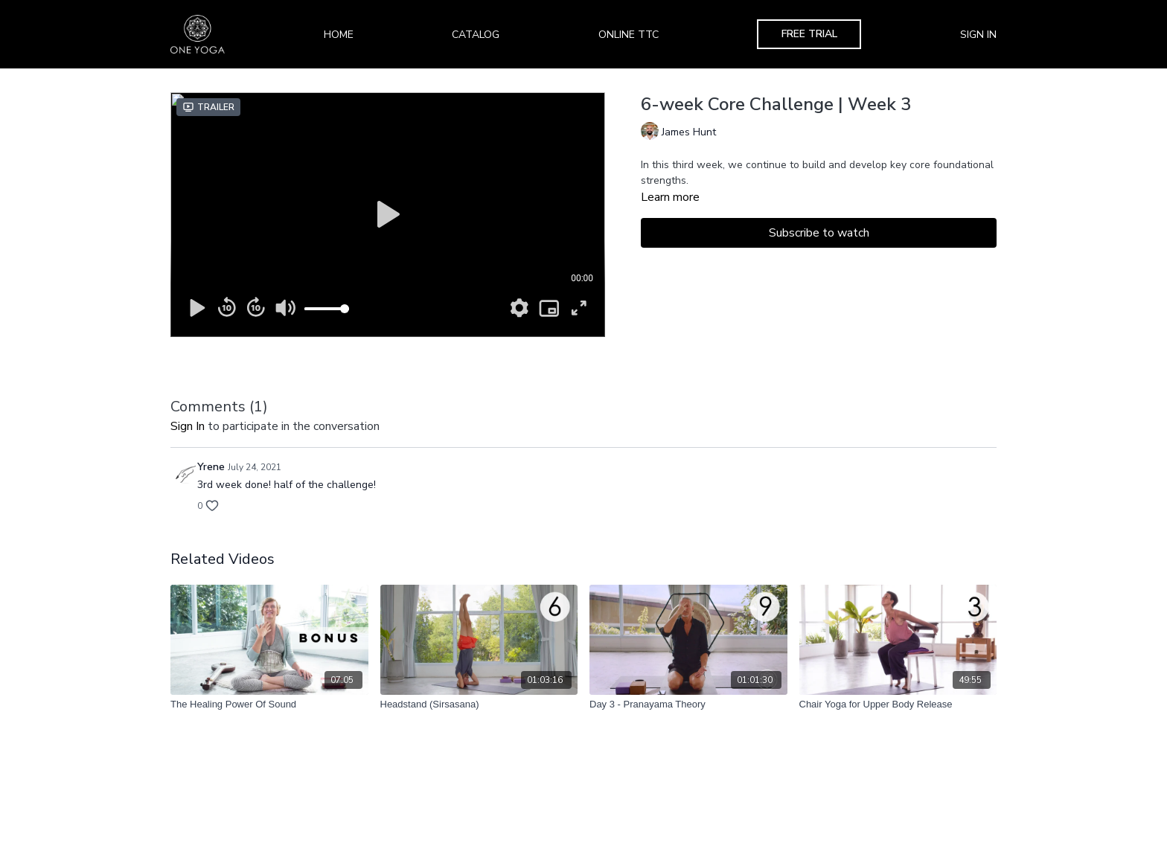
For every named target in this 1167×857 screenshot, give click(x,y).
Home (339, 35)
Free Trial (809, 34)
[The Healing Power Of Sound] (269, 704)
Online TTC (628, 35)
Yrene (211, 467)
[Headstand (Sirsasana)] (479, 704)
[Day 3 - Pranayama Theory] (688, 704)
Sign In (978, 35)
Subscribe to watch (819, 233)
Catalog (475, 35)
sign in (187, 426)
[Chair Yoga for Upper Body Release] (898, 704)
